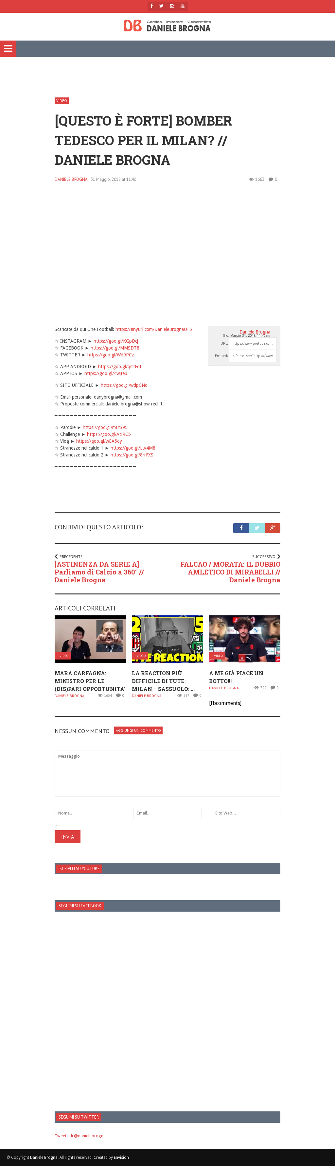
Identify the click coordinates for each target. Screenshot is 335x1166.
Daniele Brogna (71, 179)
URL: (224, 343)
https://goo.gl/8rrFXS (132, 454)
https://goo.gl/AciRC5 (109, 434)
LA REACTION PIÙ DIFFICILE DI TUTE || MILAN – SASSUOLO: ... (163, 681)
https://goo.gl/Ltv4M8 (133, 448)
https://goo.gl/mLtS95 (105, 427)
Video (61, 100)
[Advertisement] (167, 75)
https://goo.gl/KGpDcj (116, 341)
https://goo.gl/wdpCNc (124, 385)
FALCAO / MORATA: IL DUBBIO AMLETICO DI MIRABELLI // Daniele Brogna (230, 572)
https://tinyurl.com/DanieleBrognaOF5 (153, 329)
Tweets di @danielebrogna (80, 1135)
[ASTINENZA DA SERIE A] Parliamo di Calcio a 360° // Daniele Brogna (99, 572)
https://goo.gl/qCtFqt (119, 366)
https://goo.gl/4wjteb (105, 373)
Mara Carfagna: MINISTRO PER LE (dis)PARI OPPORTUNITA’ (90, 681)
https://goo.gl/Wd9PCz (110, 354)
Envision (121, 1157)
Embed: (221, 356)
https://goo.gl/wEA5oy (99, 441)
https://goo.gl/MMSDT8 (115, 348)
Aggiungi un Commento (138, 730)
